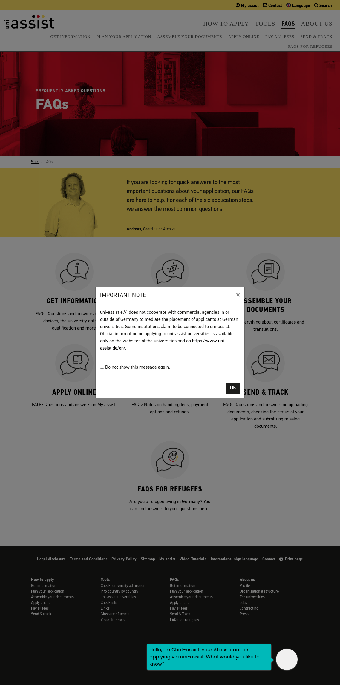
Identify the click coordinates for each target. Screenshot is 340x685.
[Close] (238, 295)
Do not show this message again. (135, 367)
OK (233, 388)
